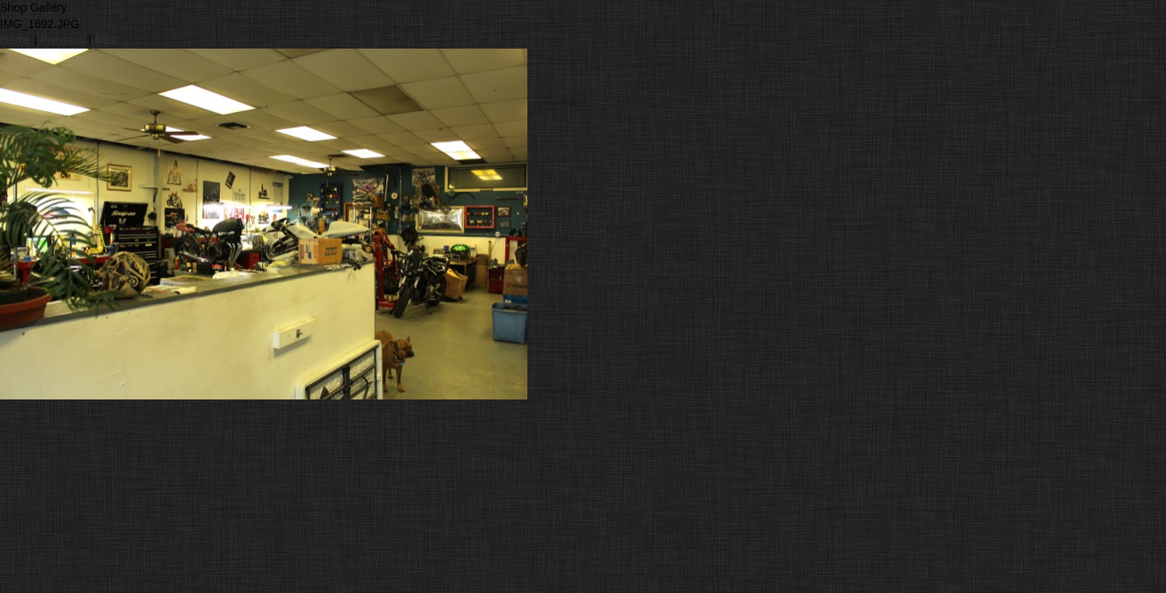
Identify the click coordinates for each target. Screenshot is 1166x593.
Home (15, 39)
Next (107, 39)
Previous (62, 39)
